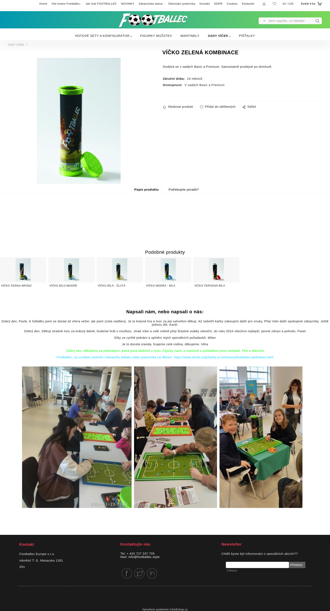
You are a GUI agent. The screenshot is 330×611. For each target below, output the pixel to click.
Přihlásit (296, 565)
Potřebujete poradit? (184, 189)
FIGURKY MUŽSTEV (156, 35)
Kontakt (205, 3)
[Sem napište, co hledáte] (295, 20)
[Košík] (311, 4)
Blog (54, 592)
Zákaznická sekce (151, 3)
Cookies (232, 3)
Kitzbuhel (248, 3)
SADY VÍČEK (218, 35)
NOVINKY (127, 3)
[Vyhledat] (263, 20)
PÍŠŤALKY (247, 35)
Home (43, 3)
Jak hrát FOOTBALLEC (101, 3)
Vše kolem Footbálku (66, 3)
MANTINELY (189, 35)
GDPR (218, 3)
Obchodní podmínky (181, 3)
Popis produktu (146, 189)
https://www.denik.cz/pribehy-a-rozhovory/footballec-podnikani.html (223, 357)
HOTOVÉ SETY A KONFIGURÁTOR (102, 35)
